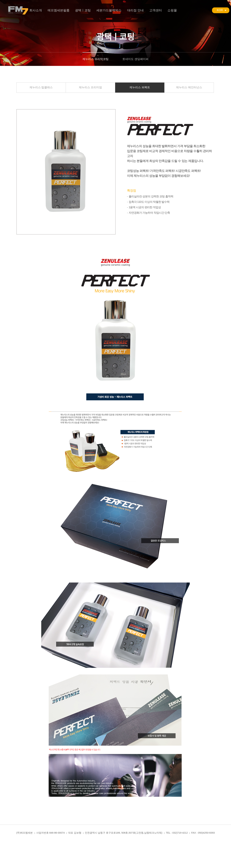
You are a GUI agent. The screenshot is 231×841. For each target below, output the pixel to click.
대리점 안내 (135, 10)
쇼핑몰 (172, 10)
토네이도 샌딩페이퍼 (135, 59)
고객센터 (155, 10)
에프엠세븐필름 (58, 10)
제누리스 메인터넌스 (189, 87)
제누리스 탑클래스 (41, 87)
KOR (220, 10)
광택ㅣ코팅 (83, 10)
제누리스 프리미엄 (90, 87)
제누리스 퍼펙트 (140, 87)
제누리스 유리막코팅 (95, 59)
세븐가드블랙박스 (108, 10)
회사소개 (35, 10)
